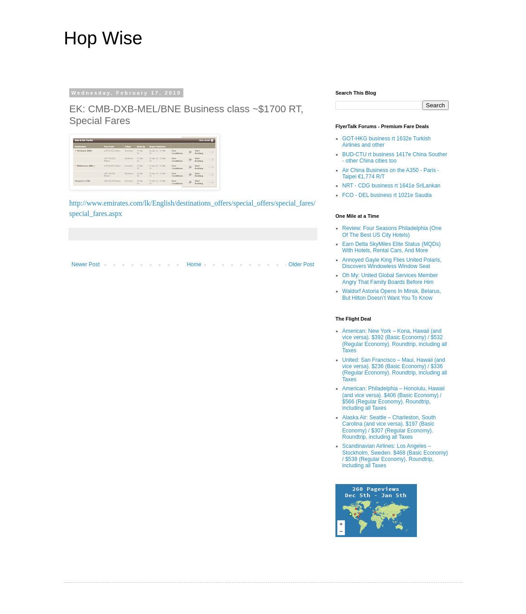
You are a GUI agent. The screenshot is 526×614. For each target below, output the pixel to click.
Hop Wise (103, 38)
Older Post (301, 264)
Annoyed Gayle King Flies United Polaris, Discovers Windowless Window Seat (391, 263)
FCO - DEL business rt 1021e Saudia (387, 195)
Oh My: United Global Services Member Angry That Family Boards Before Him (390, 278)
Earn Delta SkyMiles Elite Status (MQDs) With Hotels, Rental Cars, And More (391, 247)
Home (194, 264)
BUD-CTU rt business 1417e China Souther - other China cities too (394, 157)
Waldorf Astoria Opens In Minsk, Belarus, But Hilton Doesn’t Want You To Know (391, 294)
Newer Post (86, 264)
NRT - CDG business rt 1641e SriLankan (391, 185)
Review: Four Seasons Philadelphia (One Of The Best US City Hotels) (391, 231)
